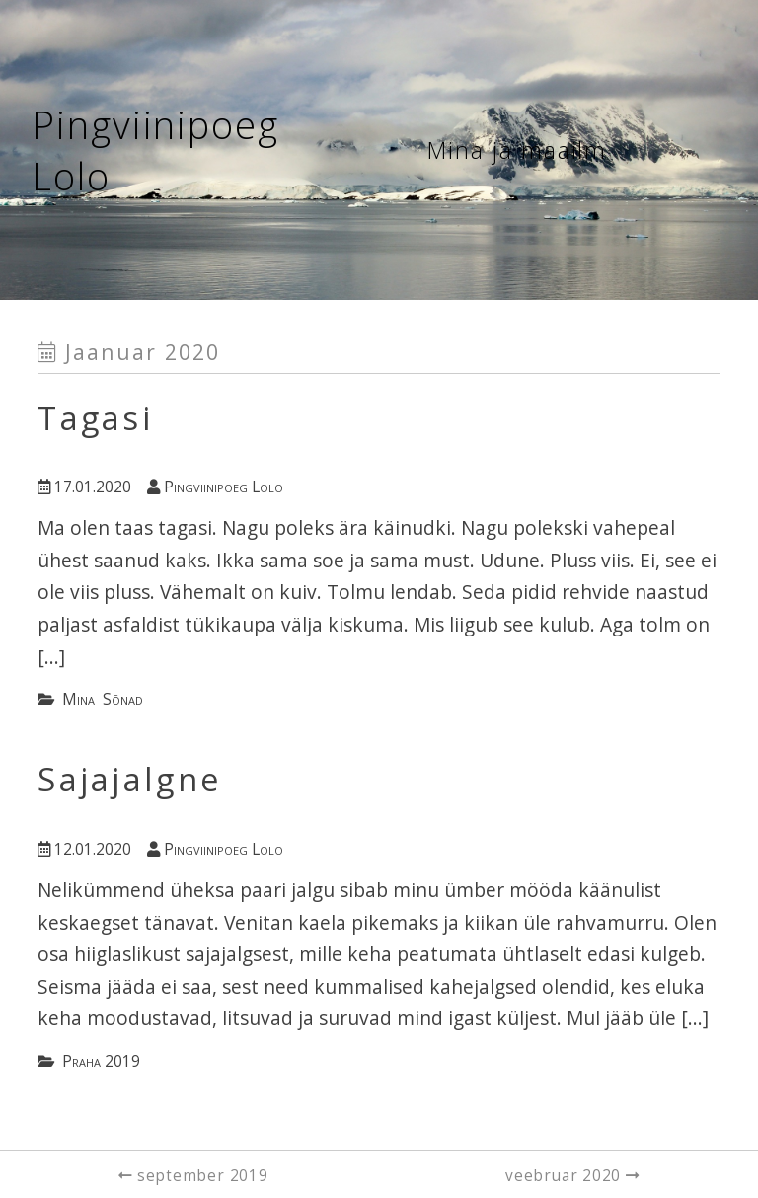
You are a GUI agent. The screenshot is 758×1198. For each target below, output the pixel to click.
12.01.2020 (84, 849)
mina (78, 699)
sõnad (123, 699)
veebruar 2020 (565, 1175)
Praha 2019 (101, 1061)
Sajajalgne (129, 779)
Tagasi (95, 418)
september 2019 (202, 1175)
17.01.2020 (84, 487)
